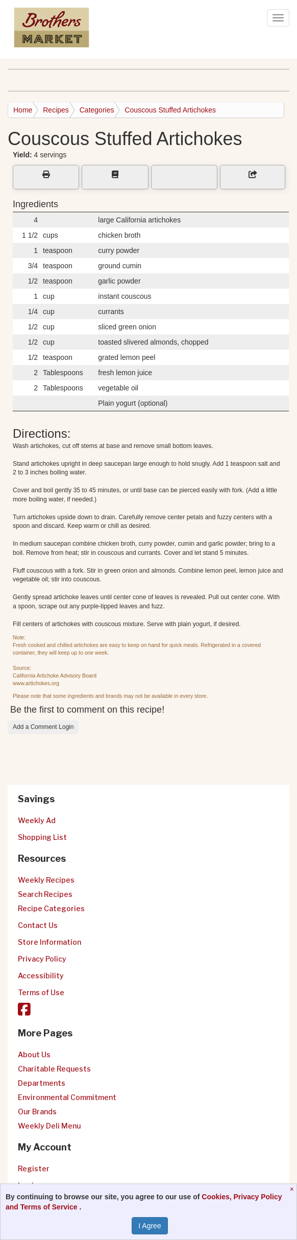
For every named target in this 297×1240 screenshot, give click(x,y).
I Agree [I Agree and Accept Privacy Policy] (149, 1226)
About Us (34, 1054)
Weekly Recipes (46, 880)
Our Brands (37, 1111)
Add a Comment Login (43, 726)
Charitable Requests (54, 1068)
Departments (41, 1083)
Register (34, 1168)
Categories (97, 110)
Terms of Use (41, 992)
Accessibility (41, 975)
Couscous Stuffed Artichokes (170, 110)
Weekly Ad (37, 820)
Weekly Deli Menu (49, 1125)
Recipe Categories (51, 908)
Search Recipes (45, 894)
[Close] (293, 1189)
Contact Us (38, 925)
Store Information (49, 942)
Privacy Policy (42, 958)
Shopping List (42, 837)
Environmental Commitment (67, 1097)
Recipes (56, 110)
